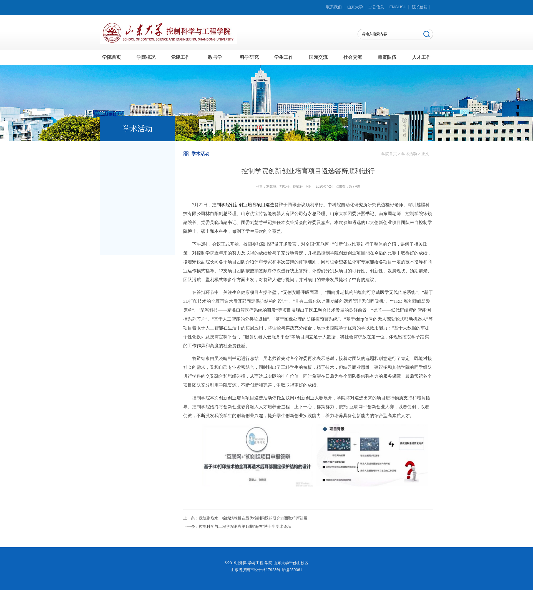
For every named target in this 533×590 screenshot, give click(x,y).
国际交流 (318, 57)
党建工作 (180, 57)
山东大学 (355, 7)
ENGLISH (397, 7)
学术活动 (409, 154)
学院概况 (146, 57)
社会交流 (352, 57)
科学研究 (249, 57)
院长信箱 (420, 7)
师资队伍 (387, 57)
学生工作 (283, 57)
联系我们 (334, 7)
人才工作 (421, 57)
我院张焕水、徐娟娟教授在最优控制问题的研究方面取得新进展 (253, 518)
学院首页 (111, 57)
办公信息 (376, 7)
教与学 (215, 57)
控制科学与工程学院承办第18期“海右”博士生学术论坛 (245, 526)
